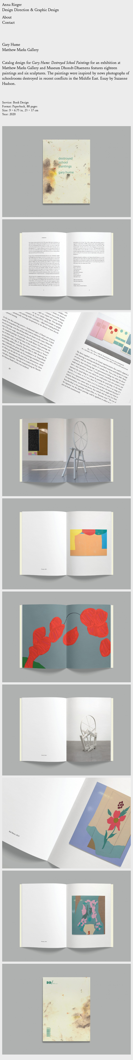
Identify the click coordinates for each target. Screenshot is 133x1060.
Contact (8, 22)
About (7, 17)
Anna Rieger (12, 4)
